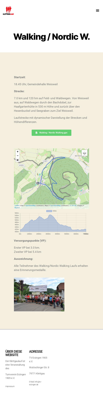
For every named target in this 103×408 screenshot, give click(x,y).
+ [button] (18, 152)
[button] (97, 10)
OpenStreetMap (30, 205)
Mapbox (17, 208)
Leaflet (17, 205)
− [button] (18, 156)
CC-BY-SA (72, 205)
